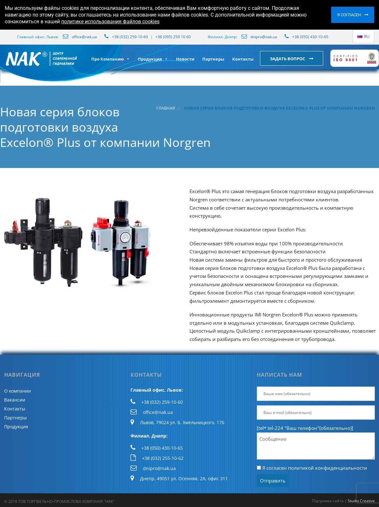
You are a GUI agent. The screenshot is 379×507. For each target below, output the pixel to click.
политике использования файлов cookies (110, 21)
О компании (17, 391)
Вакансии (14, 400)
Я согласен (349, 14)
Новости (185, 59)
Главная (165, 108)
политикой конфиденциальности (327, 468)
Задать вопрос (288, 59)
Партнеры (213, 59)
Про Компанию (110, 59)
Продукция (153, 59)
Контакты (243, 59)
